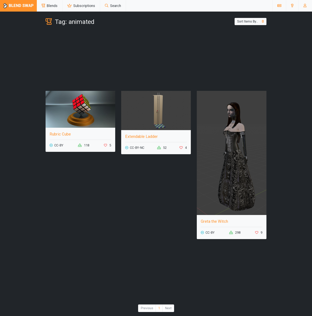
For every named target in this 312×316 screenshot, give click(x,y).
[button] (292, 6)
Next (168, 308)
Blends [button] (50, 6)
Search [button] (113, 6)
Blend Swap (18, 6)
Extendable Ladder (141, 136)
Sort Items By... (250, 21)
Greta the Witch (214, 221)
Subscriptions (81, 6)
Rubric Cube (60, 134)
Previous (147, 308)
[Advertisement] (156, 59)
